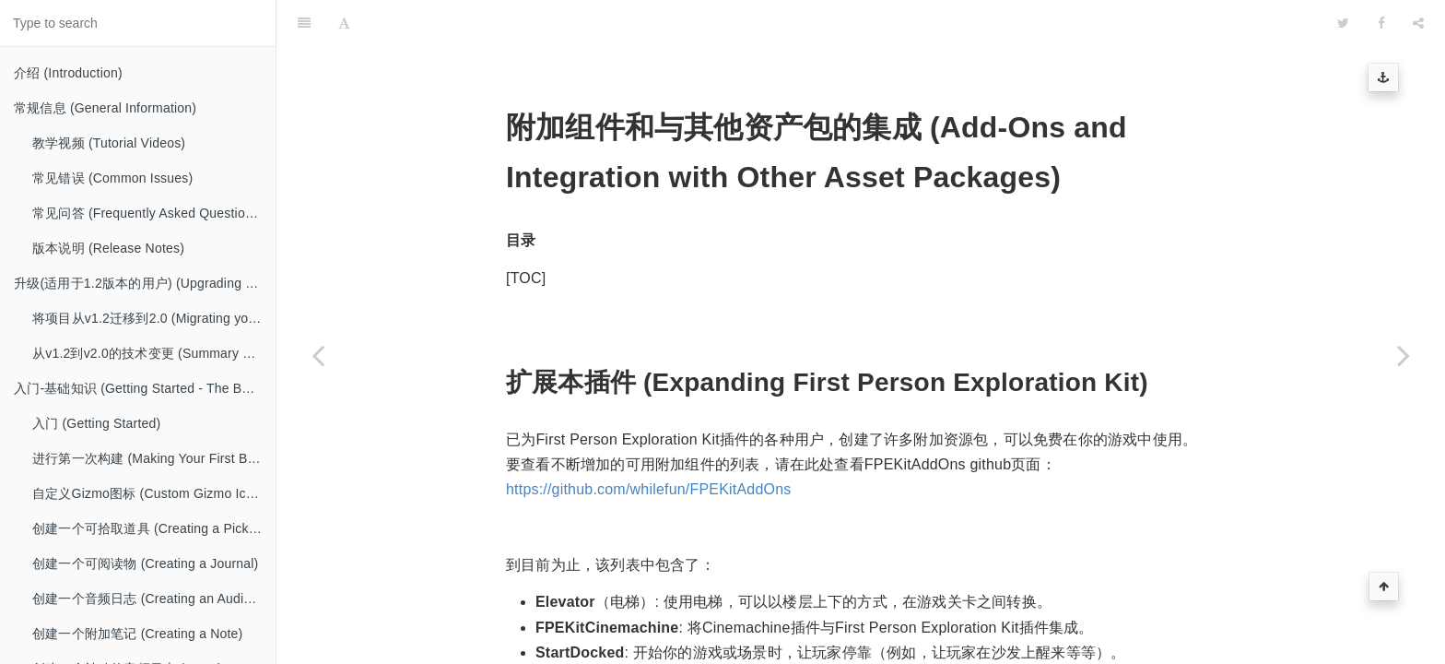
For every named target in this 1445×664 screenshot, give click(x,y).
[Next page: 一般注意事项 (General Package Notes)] (1403, 355)
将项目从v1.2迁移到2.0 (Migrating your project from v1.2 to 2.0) (154, 318)
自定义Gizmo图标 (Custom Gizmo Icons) (152, 493)
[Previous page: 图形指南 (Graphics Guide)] (317, 355)
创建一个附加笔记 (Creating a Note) (137, 633)
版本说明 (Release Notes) (108, 248)
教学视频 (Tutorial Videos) (108, 143)
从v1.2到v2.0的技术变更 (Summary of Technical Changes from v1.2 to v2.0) (154, 353)
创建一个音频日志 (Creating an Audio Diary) (154, 598)
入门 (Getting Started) (96, 423)
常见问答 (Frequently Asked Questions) (148, 213)
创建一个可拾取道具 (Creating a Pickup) (150, 528)
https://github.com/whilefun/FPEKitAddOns (648, 443)
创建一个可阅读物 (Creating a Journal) (145, 563)
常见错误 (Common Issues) (112, 178)
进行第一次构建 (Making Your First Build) (152, 458)
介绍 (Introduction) (68, 72)
